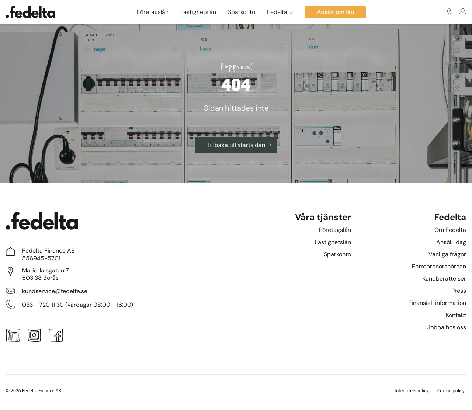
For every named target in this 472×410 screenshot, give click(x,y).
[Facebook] (56, 337)
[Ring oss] (450, 12)
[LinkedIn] (13, 337)
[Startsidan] (30, 12)
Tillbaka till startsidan (238, 145)
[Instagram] (34, 337)
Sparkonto (241, 12)
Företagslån (153, 12)
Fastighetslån (198, 12)
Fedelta (280, 12)
